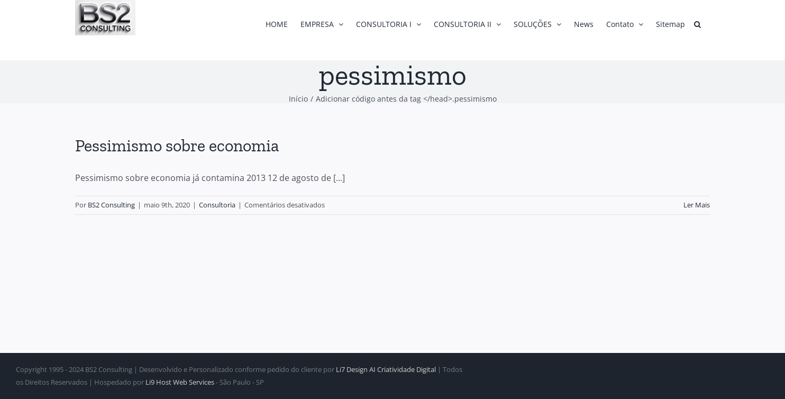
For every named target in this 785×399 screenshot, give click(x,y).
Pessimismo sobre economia (177, 145)
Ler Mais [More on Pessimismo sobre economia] (696, 205)
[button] (697, 24)
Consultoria (217, 205)
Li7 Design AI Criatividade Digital (386, 369)
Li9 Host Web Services (179, 382)
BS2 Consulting (111, 205)
